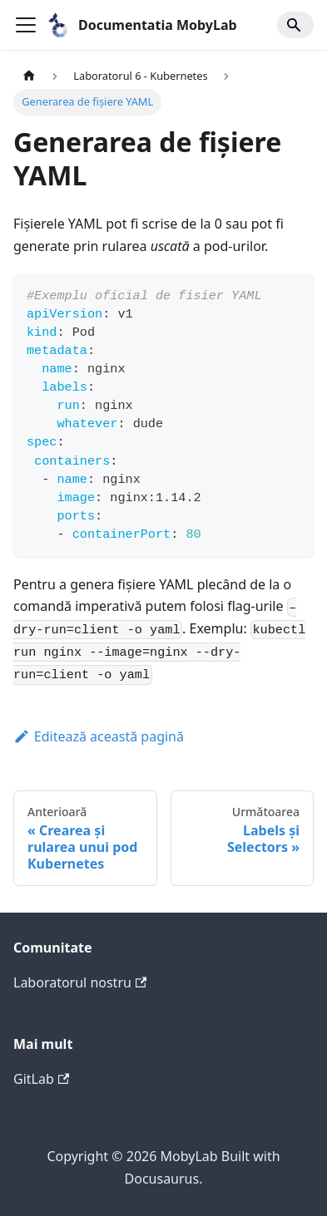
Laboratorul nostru (79, 982)
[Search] (295, 25)
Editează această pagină (98, 736)
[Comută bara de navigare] (25, 24)
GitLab (41, 1079)
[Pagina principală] (29, 76)
